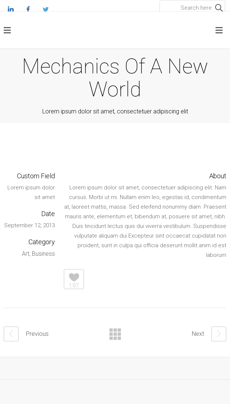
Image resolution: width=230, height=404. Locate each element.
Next (209, 334)
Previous (26, 334)
